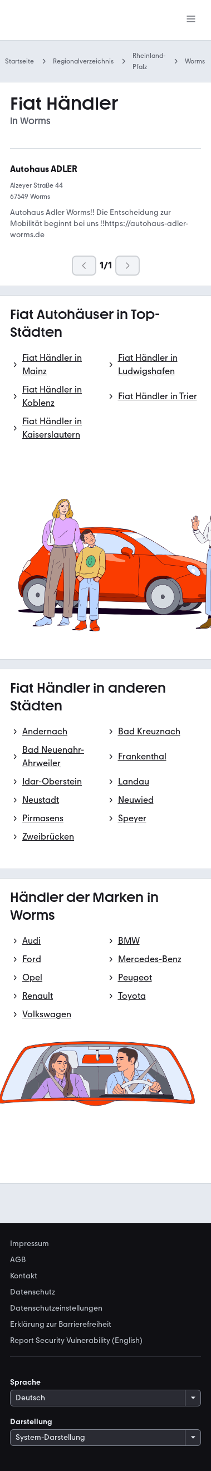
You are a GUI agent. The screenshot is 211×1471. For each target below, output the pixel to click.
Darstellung (31, 1421)
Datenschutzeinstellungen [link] (56, 1308)
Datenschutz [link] (32, 1292)
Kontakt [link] (23, 1276)
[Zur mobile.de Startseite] (57, 20)
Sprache (25, 1382)
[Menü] (191, 20)
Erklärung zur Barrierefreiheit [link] (60, 1324)
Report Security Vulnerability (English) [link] (76, 1340)
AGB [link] (18, 1260)
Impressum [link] (29, 1243)
